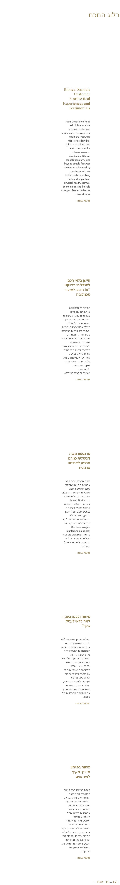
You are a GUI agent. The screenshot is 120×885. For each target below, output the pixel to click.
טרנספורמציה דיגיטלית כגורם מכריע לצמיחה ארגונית (32, 460)
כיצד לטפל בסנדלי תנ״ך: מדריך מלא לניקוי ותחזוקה (91, 122)
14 (60, 882)
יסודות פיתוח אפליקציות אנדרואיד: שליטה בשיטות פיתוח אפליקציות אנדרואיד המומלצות (92, 457)
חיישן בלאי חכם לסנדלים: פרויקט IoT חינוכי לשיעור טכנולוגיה (31, 287)
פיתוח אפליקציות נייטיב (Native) (92, 623)
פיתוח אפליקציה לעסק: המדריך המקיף (93, 776)
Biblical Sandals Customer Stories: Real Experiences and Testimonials (30, 98)
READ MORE (97, 200)
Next (51, 882)
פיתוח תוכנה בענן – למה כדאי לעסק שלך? (29, 621)
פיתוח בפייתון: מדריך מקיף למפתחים (33, 772)
